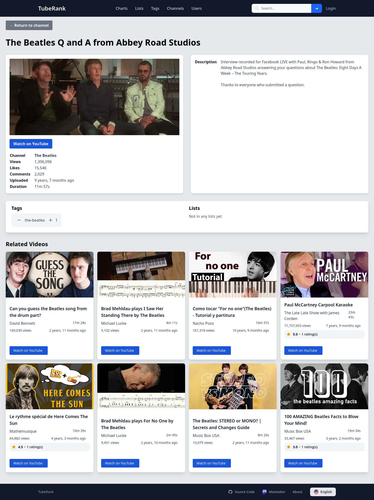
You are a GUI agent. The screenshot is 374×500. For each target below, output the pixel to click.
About (297, 491)
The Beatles (45, 155)
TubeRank (46, 491)
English (323, 491)
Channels (175, 8)
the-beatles (35, 220)
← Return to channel (29, 25)
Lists (139, 8)
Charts (122, 8)
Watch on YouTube (30, 143)
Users (197, 8)
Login (331, 8)
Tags (155, 8)
